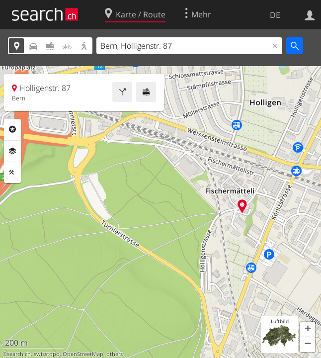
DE (275, 14)
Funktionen (12, 172)
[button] (307, 329)
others (114, 354)
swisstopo (47, 354)
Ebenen (12, 151)
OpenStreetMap (83, 354)
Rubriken (12, 129)
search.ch (19, 354)
